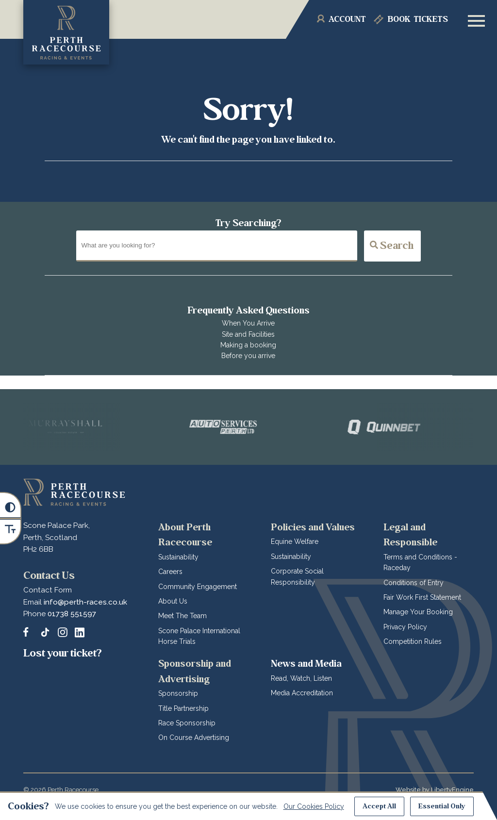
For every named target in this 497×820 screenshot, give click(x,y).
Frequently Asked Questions (248, 310)
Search (392, 246)
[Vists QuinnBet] (404, 427)
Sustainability (178, 557)
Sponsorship (178, 693)
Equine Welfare (294, 541)
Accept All (379, 806)
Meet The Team (182, 616)
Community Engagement (197, 586)
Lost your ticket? (62, 653)
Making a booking (248, 345)
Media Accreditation (302, 693)
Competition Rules (412, 641)
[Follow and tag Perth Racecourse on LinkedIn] (79, 632)
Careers (170, 571)
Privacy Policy (405, 627)
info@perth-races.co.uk (85, 602)
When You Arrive (248, 323)
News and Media (306, 663)
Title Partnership (183, 708)
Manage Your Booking (418, 612)
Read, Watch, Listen (301, 678)
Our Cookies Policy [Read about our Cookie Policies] (313, 806)
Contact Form (47, 590)
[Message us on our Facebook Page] (28, 631)
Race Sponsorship (186, 723)
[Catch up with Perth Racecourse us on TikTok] (45, 632)
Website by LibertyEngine (435, 789)
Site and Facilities (248, 334)
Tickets (418, 19)
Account (347, 19)
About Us (172, 601)
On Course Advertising (193, 737)
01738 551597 (72, 613)
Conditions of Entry (413, 583)
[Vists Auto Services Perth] (245, 427)
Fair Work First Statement (422, 597)
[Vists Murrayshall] (85, 427)
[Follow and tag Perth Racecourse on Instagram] (62, 632)
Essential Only (441, 806)
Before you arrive (248, 356)
